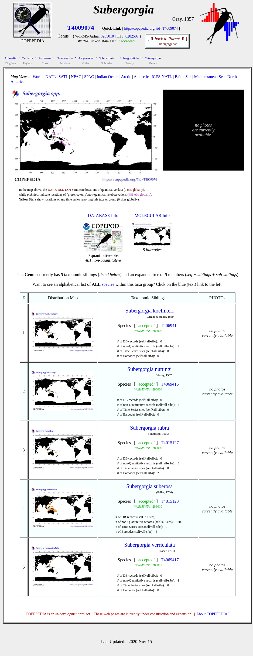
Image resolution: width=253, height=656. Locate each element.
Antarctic (141, 76)
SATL (63, 76)
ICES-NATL (162, 76)
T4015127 (170, 442)
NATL (51, 76)
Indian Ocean (107, 76)
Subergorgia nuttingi (149, 369)
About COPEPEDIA (211, 614)
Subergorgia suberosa (149, 486)
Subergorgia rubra (149, 428)
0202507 (132, 36)
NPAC (76, 76)
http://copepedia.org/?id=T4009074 (151, 28)
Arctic (126, 76)
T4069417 (170, 560)
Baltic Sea (183, 76)
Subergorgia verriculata (149, 545)
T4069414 (170, 325)
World (38, 76)
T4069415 (170, 384)
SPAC (89, 76)
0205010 (107, 36)
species (108, 284)
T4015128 (170, 501)
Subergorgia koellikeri (149, 311)
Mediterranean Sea (209, 76)
